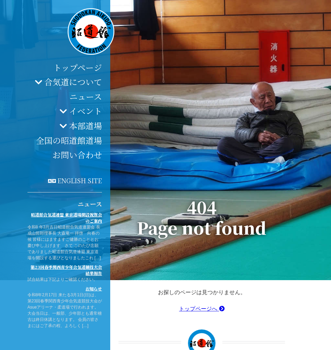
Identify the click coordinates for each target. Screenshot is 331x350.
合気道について (73, 82)
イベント (85, 111)
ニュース (85, 96)
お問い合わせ (77, 155)
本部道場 (85, 126)
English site (79, 180)
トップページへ (201, 309)
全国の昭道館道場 (69, 140)
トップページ (77, 67)
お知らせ (93, 288)
